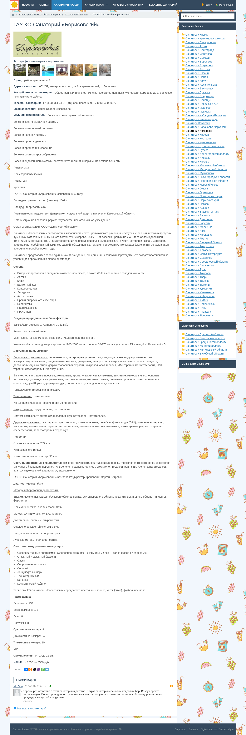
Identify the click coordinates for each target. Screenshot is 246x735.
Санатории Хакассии (198, 250)
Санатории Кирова (197, 134)
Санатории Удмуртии (198, 288)
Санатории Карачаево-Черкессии (206, 126)
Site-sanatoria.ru (20, 729)
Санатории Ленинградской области (207, 153)
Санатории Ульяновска (199, 292)
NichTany (18, 686)
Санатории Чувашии (198, 311)
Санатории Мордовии (199, 234)
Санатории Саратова (198, 53)
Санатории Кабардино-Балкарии (205, 115)
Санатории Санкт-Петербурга (203, 253)
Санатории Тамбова (198, 273)
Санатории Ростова (197, 69)
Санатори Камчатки (197, 123)
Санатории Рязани (197, 73)
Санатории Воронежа (198, 61)
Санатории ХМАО (196, 300)
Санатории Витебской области (204, 353)
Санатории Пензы (196, 76)
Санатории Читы (195, 307)
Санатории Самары (197, 57)
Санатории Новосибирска (201, 184)
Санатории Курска (196, 150)
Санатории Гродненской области (205, 342)
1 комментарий (26, 680)
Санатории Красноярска (200, 142)
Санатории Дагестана (199, 219)
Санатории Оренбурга (199, 192)
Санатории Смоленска (199, 265)
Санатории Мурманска (199, 173)
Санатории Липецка (197, 157)
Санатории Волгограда (199, 50)
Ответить (27, 701)
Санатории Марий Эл (198, 227)
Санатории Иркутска (198, 111)
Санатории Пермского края (202, 200)
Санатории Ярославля (199, 315)
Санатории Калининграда (201, 119)
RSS (171, 685)
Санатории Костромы (198, 138)
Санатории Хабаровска (199, 296)
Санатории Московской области (205, 165)
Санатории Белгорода (199, 88)
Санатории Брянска (197, 92)
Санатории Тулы (195, 269)
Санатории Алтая (196, 46)
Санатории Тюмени (197, 284)
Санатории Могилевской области (206, 349)
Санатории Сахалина (198, 257)
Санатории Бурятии (197, 215)
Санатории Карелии (197, 223)
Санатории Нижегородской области (207, 177)
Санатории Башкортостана (202, 211)
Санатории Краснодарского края (205, 38)
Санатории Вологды (197, 100)
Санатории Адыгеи (197, 207)
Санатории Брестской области (204, 334)
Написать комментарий (32, 708)
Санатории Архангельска (201, 84)
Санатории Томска (197, 280)
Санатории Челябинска (200, 303)
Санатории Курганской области (204, 146)
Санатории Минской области (203, 345)
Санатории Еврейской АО (201, 103)
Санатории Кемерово (198, 130)
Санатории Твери (196, 277)
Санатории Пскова (197, 203)
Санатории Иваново (197, 107)
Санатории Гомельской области (205, 338)
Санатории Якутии (197, 238)
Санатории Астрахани (199, 65)
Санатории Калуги (196, 80)
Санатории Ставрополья (200, 42)
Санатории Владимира (199, 96)
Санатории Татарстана (199, 246)
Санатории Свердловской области (207, 261)
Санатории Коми (195, 230)
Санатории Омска (196, 188)
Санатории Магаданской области (206, 169)
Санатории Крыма (196, 34)
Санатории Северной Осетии (203, 242)
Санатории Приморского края (203, 196)
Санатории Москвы (197, 161)
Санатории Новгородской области (206, 180)
